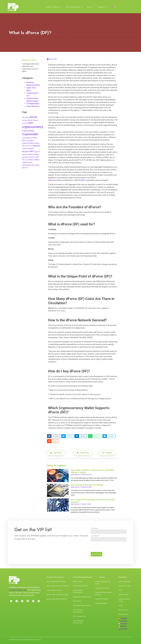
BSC (82, 180)
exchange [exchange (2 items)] (24, 148)
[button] (53, 436)
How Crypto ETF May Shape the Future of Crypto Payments (93, 500)
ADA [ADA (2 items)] (23, 117)
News (90, 7)
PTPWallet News (32, 104)
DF (80, 425)
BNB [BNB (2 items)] (29, 120)
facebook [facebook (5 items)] (31, 148)
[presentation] (109, 546)
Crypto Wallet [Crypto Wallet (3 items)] (26, 138)
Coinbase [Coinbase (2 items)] (24, 123)
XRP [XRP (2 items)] (26, 168)
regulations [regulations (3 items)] (25, 157)
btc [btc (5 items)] (32, 120)
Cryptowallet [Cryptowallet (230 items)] (30, 134)
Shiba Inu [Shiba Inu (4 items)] (31, 160)
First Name (94, 528)
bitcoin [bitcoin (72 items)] (33, 117)
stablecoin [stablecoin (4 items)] (25, 162)
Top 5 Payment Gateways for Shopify (87, 484)
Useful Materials (32, 106)
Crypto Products (53, 7)
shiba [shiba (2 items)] (26, 160)
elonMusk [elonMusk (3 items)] (36, 143)
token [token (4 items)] (30, 162)
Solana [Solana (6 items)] (37, 160)
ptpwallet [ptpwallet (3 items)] (36, 154)
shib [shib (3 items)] (23, 160)
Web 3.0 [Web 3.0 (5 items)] (32, 165)
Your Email (95, 536)
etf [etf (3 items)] (25, 146)
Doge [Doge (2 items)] (27, 140)
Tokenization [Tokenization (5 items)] (26, 165)
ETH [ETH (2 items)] (31, 146)
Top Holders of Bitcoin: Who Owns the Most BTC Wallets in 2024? (92, 471)
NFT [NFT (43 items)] (32, 151)
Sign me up (96, 554)
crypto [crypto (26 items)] (30, 123)
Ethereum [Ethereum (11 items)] (36, 146)
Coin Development (74, 7)
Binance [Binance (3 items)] (27, 117)
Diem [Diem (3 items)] (23, 140)
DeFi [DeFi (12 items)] (35, 138)
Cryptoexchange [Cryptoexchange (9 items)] (28, 131)
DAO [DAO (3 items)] (32, 138)
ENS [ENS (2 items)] (23, 146)
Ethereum (52, 180)
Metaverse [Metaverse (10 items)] (26, 152)
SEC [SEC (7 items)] (37, 157)
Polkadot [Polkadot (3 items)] (30, 154)
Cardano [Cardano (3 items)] (35, 120)
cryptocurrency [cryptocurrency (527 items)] (32, 127)
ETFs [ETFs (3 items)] (28, 146)
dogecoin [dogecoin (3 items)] (31, 140)
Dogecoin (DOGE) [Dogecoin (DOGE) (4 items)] (27, 143)
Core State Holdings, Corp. (18, 590)
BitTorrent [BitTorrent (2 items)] (25, 120)
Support (102, 7)
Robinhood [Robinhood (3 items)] (32, 157)
